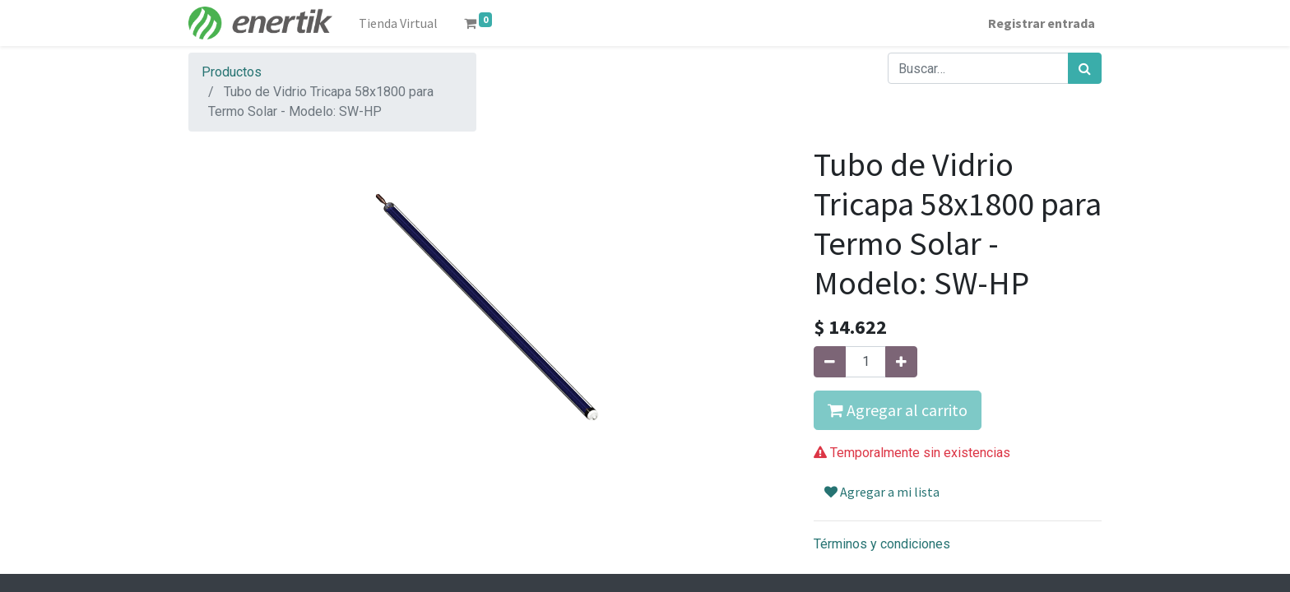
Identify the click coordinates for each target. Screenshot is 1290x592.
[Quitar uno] (830, 361)
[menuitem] (398, 23)
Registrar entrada (1041, 23)
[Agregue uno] (901, 361)
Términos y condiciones (882, 544)
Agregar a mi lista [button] (882, 491)
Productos (232, 72)
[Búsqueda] (1085, 68)
